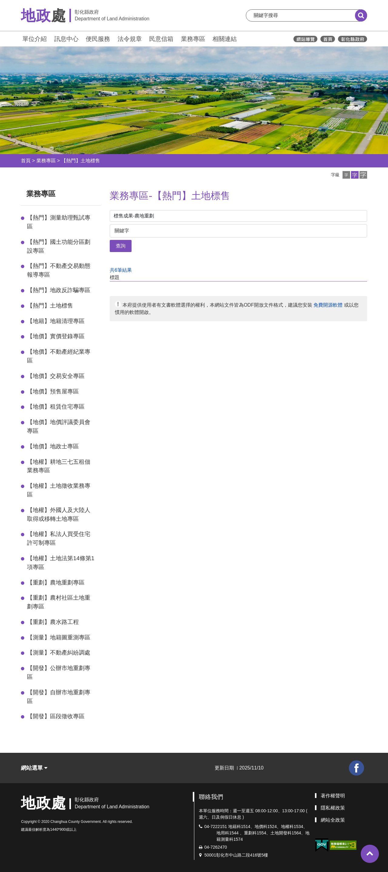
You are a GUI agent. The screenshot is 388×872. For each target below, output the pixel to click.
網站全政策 (333, 820)
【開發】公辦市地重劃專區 (58, 672)
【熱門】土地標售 (80, 160)
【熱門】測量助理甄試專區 (58, 222)
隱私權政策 (333, 807)
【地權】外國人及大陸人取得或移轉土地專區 (58, 514)
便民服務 (98, 38)
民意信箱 (161, 38)
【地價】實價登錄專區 (56, 336)
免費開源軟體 (328, 305)
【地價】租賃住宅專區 (56, 406)
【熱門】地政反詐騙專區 (58, 290)
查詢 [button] (120, 245)
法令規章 (130, 38)
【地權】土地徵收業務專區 (58, 490)
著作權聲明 (333, 795)
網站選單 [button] (34, 768)
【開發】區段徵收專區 (56, 716)
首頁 (26, 160)
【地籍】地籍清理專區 (56, 321)
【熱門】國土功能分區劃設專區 (58, 246)
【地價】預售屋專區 (53, 391)
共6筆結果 (121, 270)
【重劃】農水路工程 (53, 622)
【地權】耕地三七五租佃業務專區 (58, 466)
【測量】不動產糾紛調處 (58, 652)
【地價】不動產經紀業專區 (58, 356)
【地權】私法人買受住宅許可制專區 (58, 538)
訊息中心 (66, 38)
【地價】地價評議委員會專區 (58, 426)
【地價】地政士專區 (53, 446)
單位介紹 (34, 38)
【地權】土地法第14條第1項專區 (60, 562)
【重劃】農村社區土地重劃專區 (58, 602)
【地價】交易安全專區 (56, 376)
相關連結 (224, 38)
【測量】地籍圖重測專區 (58, 637)
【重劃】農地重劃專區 (56, 582)
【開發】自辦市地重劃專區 (58, 696)
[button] (346, 175)
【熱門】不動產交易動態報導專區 (58, 270)
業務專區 (193, 38)
